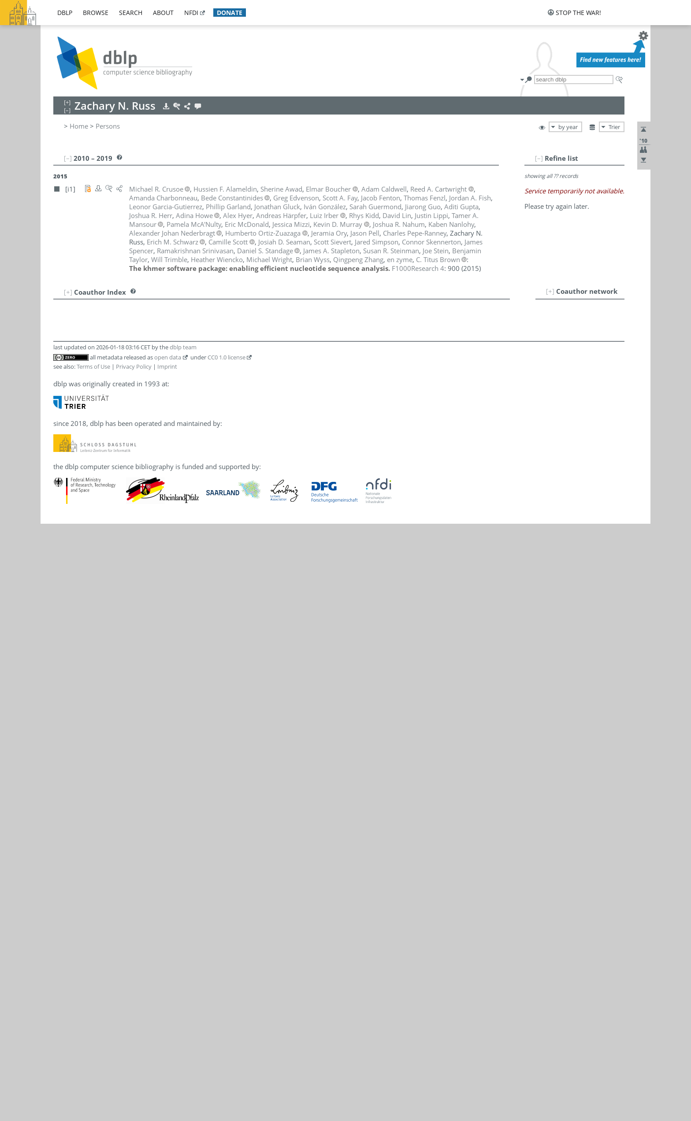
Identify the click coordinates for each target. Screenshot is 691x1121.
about (163, 12)
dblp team (183, 347)
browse (95, 12)
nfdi (191, 12)
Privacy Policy (134, 366)
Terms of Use (93, 366)
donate (229, 12)
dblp (64, 12)
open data (167, 357)
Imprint (167, 366)
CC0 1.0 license (226, 357)
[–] (539, 158)
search (130, 12)
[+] (550, 291)
